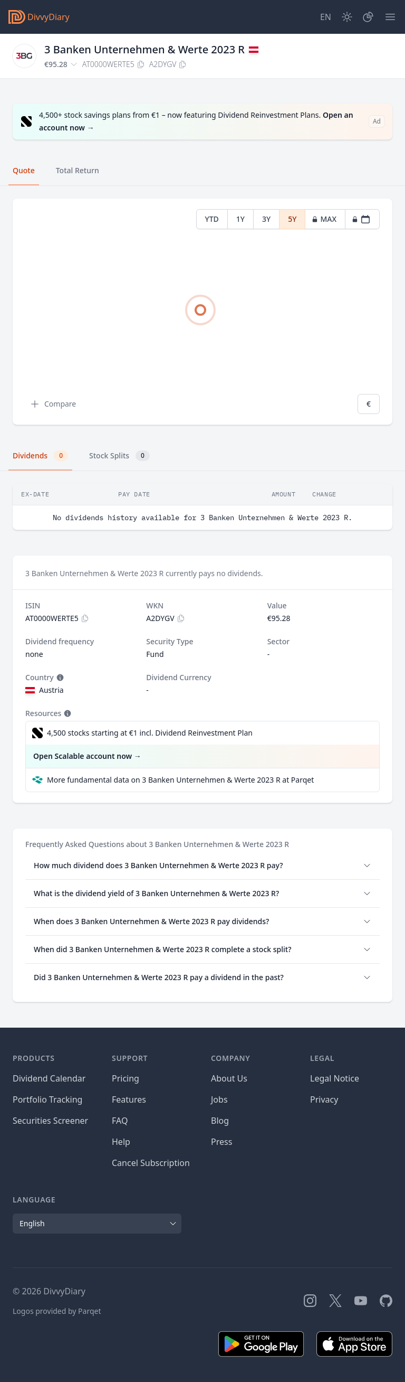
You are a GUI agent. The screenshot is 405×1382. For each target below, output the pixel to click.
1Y (240, 219)
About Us (229, 1078)
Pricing (125, 1078)
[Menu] (390, 16)
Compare (53, 404)
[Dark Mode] (347, 16)
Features (129, 1099)
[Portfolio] (368, 16)
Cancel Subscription (151, 1163)
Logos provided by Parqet (57, 1311)
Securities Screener (50, 1120)
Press (221, 1142)
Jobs (219, 1099)
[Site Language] (325, 16)
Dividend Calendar (49, 1078)
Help (121, 1142)
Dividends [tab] (40, 455)
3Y (266, 219)
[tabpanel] (202, 312)
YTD (212, 219)
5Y (292, 219)
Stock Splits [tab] (119, 455)
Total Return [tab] (77, 170)
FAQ (120, 1120)
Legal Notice (334, 1078)
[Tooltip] (59, 677)
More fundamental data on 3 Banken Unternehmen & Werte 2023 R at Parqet (180, 780)
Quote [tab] (24, 170)
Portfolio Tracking (47, 1099)
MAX (324, 219)
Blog (220, 1120)
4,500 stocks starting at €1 (150, 733)
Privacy (324, 1099)
